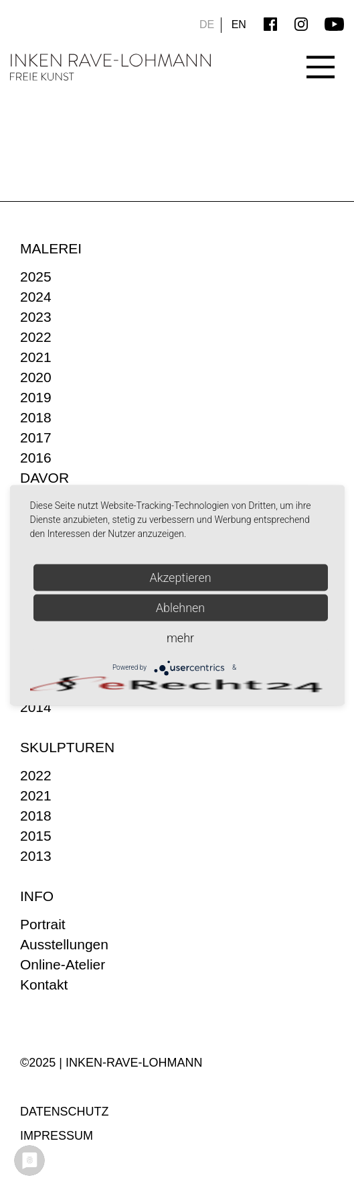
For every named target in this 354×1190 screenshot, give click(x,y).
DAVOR (44, 477)
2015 (36, 835)
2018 (36, 417)
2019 (36, 397)
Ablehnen (180, 607)
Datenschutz (64, 1111)
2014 (36, 707)
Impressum (56, 1135)
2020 (36, 377)
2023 (36, 316)
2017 (36, 437)
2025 (36, 276)
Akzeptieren (180, 577)
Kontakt (44, 984)
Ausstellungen (64, 944)
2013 (36, 856)
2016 (36, 457)
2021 (36, 357)
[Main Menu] (320, 55)
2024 (36, 296)
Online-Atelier (62, 964)
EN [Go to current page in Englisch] (239, 24)
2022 (36, 337)
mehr (180, 637)
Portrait (43, 924)
